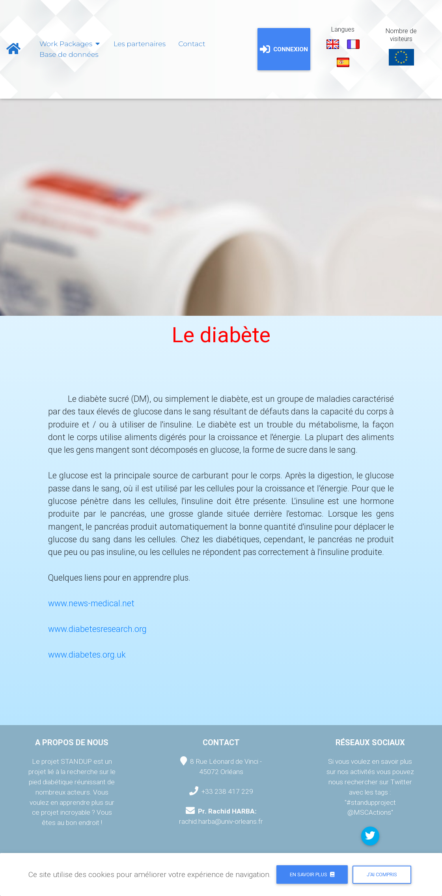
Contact (191, 43)
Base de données (69, 54)
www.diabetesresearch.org (97, 629)
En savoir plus (312, 874)
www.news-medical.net (91, 603)
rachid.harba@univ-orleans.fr (221, 821)
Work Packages (70, 43)
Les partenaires (140, 43)
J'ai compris (382, 874)
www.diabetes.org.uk (87, 654)
